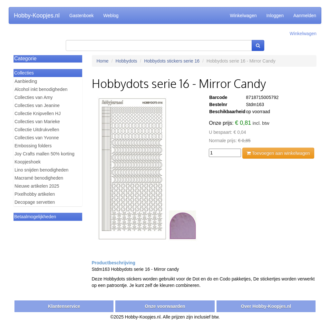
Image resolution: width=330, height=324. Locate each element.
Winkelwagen (243, 15)
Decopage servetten (35, 202)
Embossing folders (33, 145)
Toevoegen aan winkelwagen (278, 153)
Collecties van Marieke (37, 121)
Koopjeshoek (28, 161)
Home (103, 61)
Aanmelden (304, 15)
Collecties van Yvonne (37, 137)
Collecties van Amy (34, 97)
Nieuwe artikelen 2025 (37, 186)
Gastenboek (81, 15)
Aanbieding (26, 81)
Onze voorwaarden (165, 306)
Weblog (111, 15)
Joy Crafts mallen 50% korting (44, 153)
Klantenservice (64, 306)
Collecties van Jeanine (37, 105)
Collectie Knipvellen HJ (38, 113)
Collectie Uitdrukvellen (37, 129)
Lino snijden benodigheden (41, 169)
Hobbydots (126, 61)
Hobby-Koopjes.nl (37, 15)
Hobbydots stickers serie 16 (171, 61)
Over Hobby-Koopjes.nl (266, 306)
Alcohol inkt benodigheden (41, 89)
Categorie (25, 58)
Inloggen (275, 15)
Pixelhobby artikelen (35, 194)
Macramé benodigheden (39, 178)
